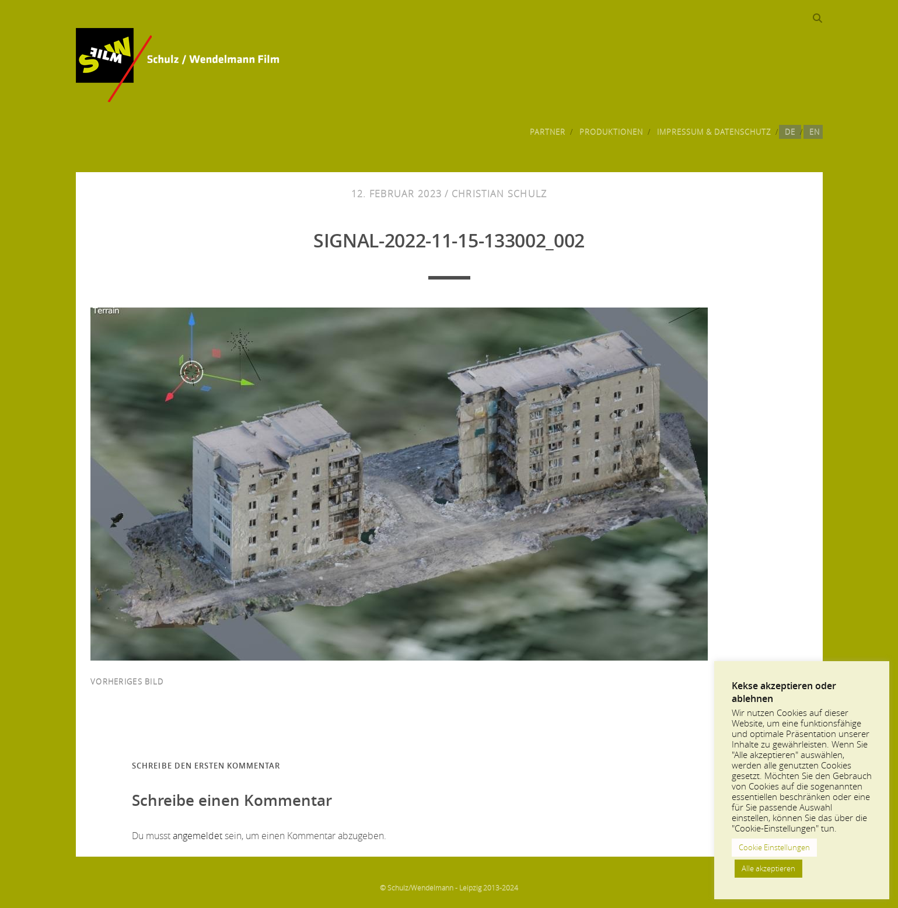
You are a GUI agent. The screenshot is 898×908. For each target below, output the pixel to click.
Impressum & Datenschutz (714, 132)
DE (790, 132)
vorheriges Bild (126, 681)
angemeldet (197, 835)
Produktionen (611, 132)
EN (814, 132)
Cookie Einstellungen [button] (774, 847)
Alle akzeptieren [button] (768, 868)
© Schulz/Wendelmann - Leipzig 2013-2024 (449, 887)
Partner (547, 132)
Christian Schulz (499, 193)
